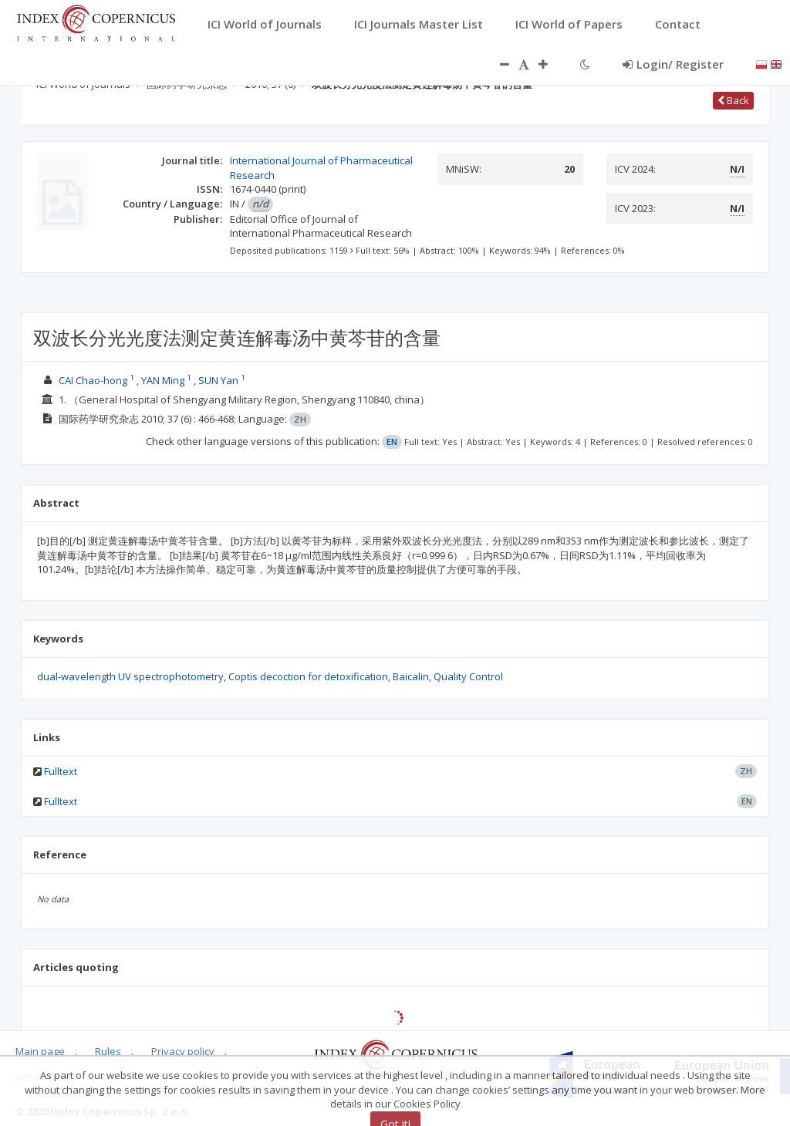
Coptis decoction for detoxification (308, 676)
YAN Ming (162, 380)
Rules (108, 1051)
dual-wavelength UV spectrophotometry (130, 676)
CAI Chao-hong (93, 380)
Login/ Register (673, 64)
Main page (40, 1051)
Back (733, 100)
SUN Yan (218, 380)
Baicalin (411, 676)
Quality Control (468, 676)
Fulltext (60, 771)
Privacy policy (182, 1051)
